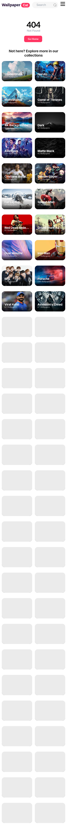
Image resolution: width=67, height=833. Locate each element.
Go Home (33, 38)
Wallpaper (16, 5)
